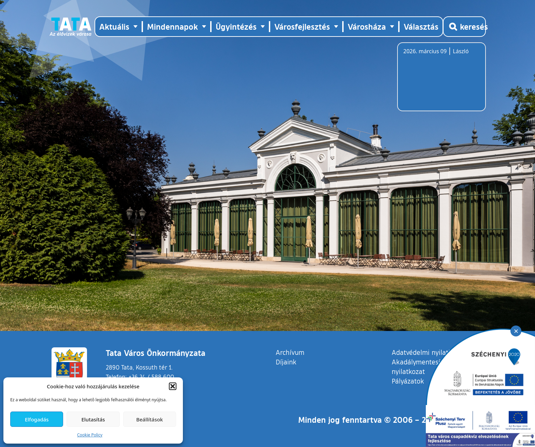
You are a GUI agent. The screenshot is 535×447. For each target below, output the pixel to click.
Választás (421, 26)
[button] (172, 386)
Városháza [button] (367, 26)
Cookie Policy (89, 435)
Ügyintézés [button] (236, 26)
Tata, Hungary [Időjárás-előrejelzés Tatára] (441, 80)
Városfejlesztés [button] (302, 26)
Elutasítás (93, 419)
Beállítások (149, 419)
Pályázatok (408, 380)
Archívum (290, 352)
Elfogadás (37, 419)
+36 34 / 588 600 (151, 376)
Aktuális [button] (114, 26)
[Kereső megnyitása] (464, 26)
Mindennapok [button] (172, 26)
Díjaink (286, 361)
